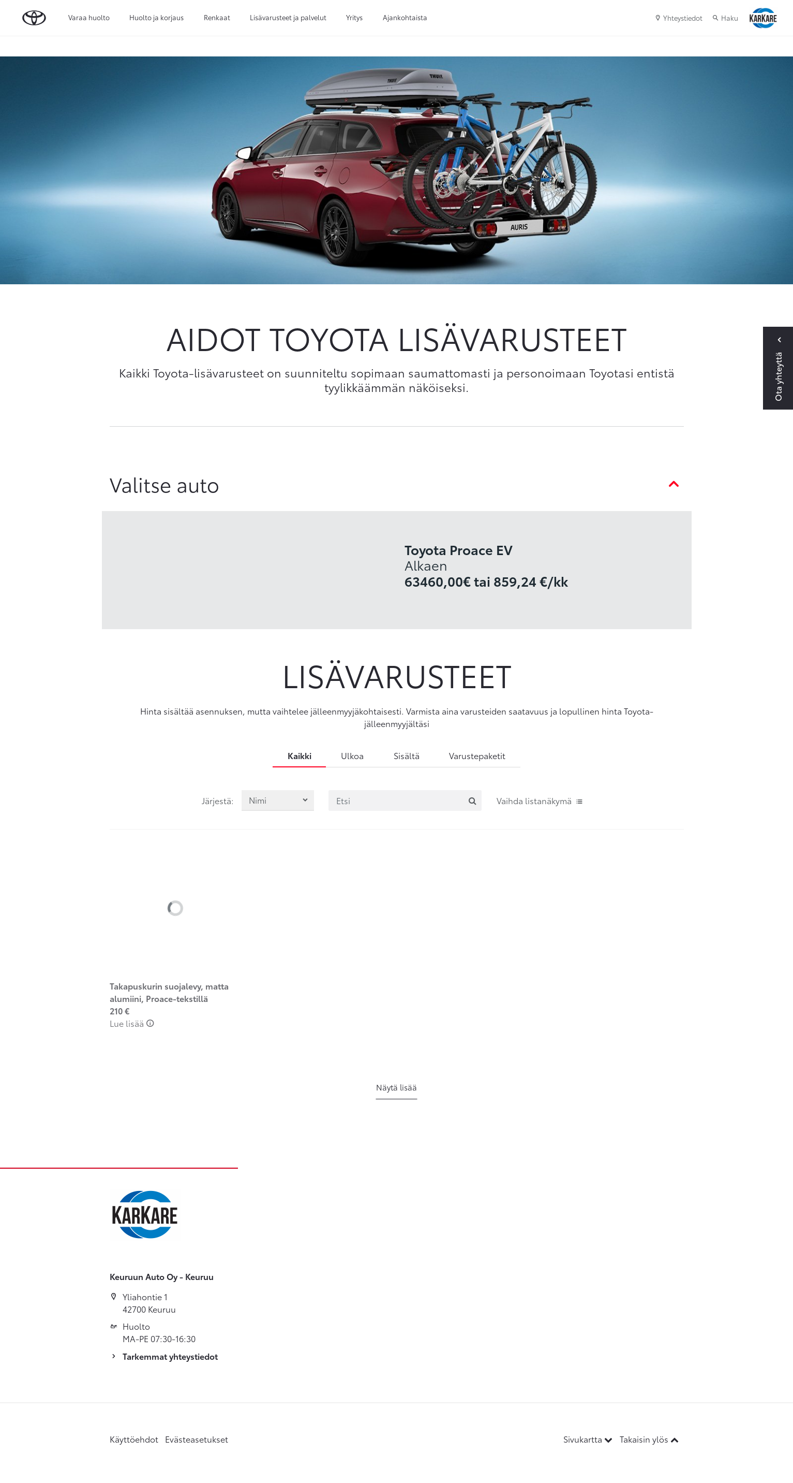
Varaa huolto (89, 17)
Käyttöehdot (134, 1439)
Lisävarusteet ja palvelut (288, 17)
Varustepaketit (477, 755)
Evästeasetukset (196, 1439)
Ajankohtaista (405, 17)
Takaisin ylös (649, 1439)
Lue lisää (132, 1023)
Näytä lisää (396, 1087)
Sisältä (407, 755)
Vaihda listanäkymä (540, 800)
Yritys (354, 17)
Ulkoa (352, 755)
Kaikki (299, 755)
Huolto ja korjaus (156, 17)
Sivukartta (589, 1439)
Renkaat (217, 17)
